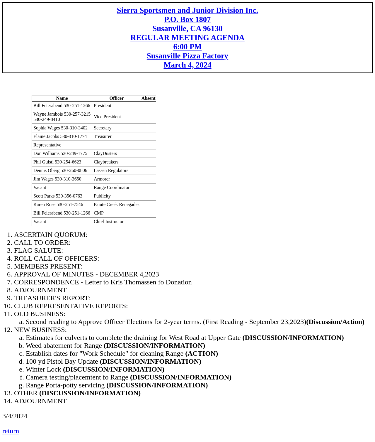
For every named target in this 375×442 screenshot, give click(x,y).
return (10, 431)
